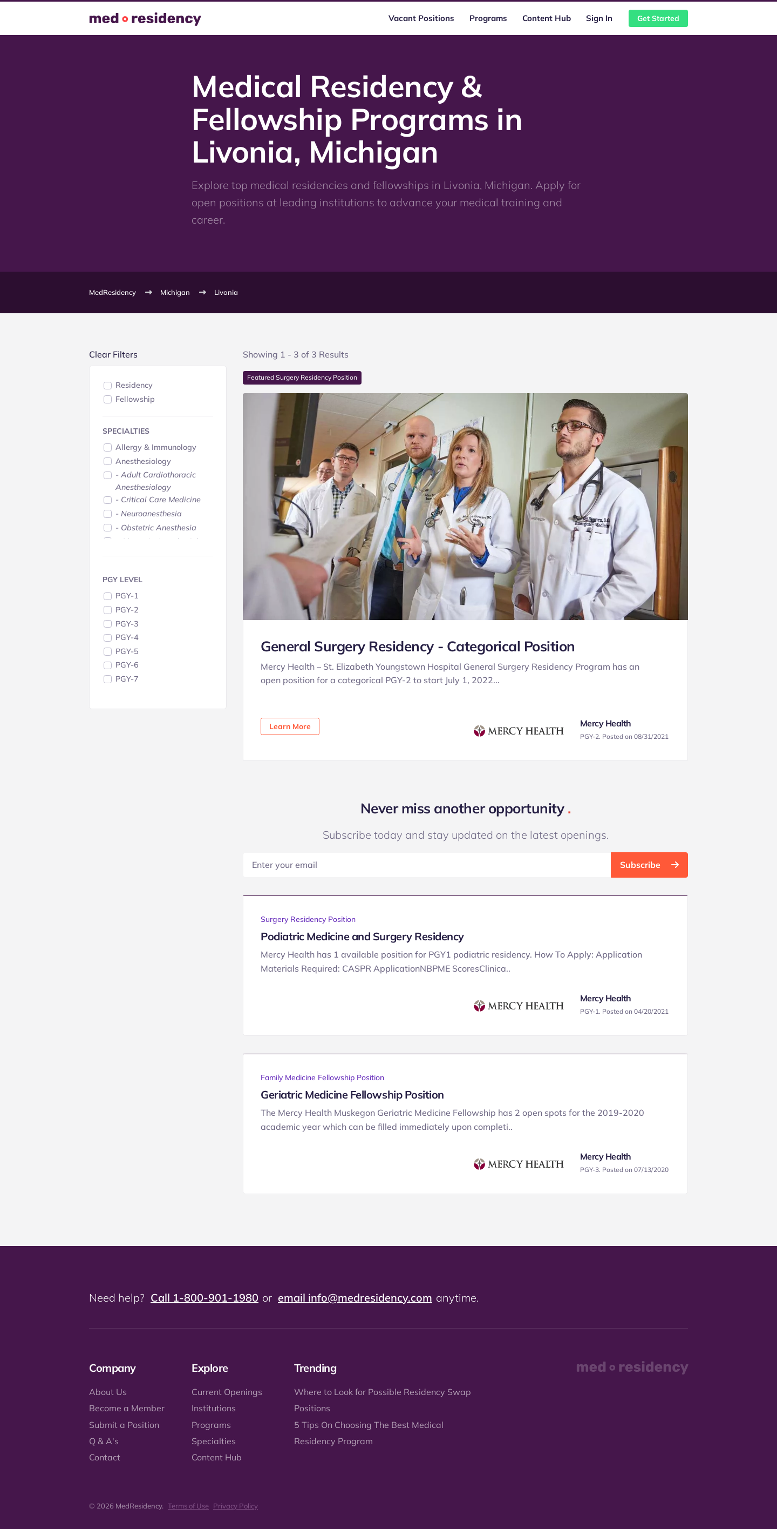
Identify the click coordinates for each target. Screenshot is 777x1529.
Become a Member (127, 1408)
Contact (104, 1457)
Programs (488, 18)
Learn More (290, 726)
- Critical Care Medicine (158, 499)
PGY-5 (127, 651)
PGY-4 (127, 637)
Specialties (214, 1441)
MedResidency (112, 292)
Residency (134, 385)
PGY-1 (127, 596)
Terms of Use (188, 1505)
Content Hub (546, 18)
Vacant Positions (421, 18)
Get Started (658, 18)
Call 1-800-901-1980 (204, 1297)
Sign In (599, 18)
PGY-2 (127, 610)
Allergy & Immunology (155, 447)
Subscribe (649, 864)
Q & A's (104, 1441)
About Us (108, 1391)
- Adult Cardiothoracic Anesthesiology (155, 481)
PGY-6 (127, 665)
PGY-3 (127, 624)
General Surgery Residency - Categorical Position (418, 646)
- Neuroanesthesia (148, 513)
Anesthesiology (143, 461)
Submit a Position (124, 1424)
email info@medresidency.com (355, 1297)
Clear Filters (113, 354)
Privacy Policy (235, 1505)
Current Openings (227, 1391)
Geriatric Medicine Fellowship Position (352, 1094)
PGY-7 (127, 679)
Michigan (175, 292)
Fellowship (135, 399)
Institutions (214, 1408)
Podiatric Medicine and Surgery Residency (362, 936)
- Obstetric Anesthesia (155, 528)
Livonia (226, 292)
